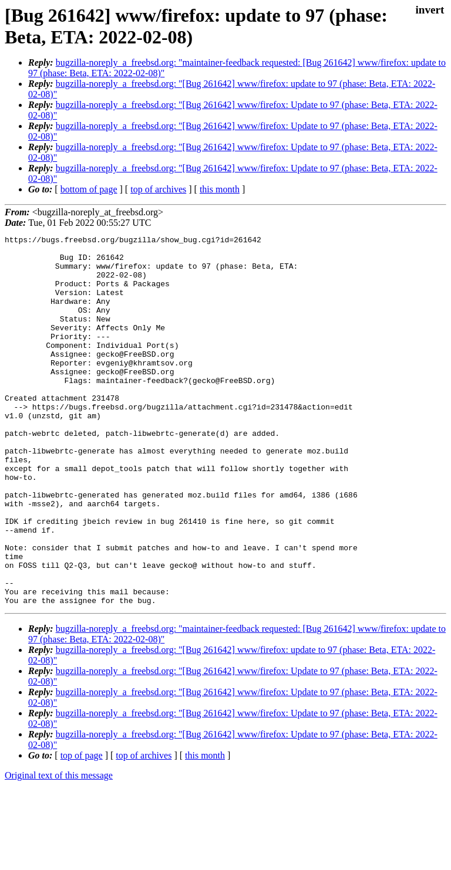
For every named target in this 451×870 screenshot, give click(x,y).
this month (220, 189)
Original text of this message (59, 849)
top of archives (158, 189)
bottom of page (88, 189)
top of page (81, 829)
